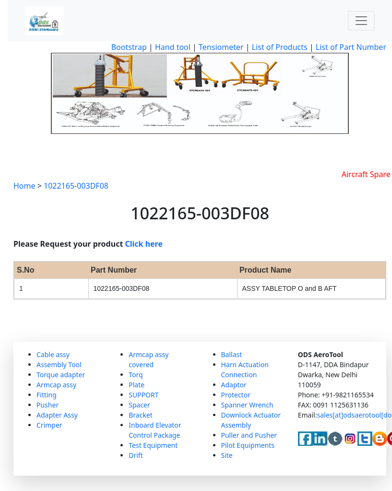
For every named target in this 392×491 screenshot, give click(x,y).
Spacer (139, 404)
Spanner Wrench (247, 404)
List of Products (279, 47)
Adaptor (234, 384)
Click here (144, 244)
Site (227, 455)
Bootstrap (129, 47)
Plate (136, 384)
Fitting (46, 394)
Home (24, 185)
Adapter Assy (57, 414)
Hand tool (172, 47)
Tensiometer (220, 47)
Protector (235, 394)
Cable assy (53, 354)
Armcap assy (56, 384)
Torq (136, 374)
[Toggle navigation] (361, 20)
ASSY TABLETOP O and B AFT (289, 288)
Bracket (141, 414)
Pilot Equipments (248, 445)
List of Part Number (351, 47)
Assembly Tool (59, 364)
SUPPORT (143, 394)
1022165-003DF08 (76, 185)
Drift (136, 455)
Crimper (49, 425)
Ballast (231, 354)
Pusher (47, 404)
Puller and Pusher (249, 435)
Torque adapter (60, 374)
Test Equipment (153, 445)
